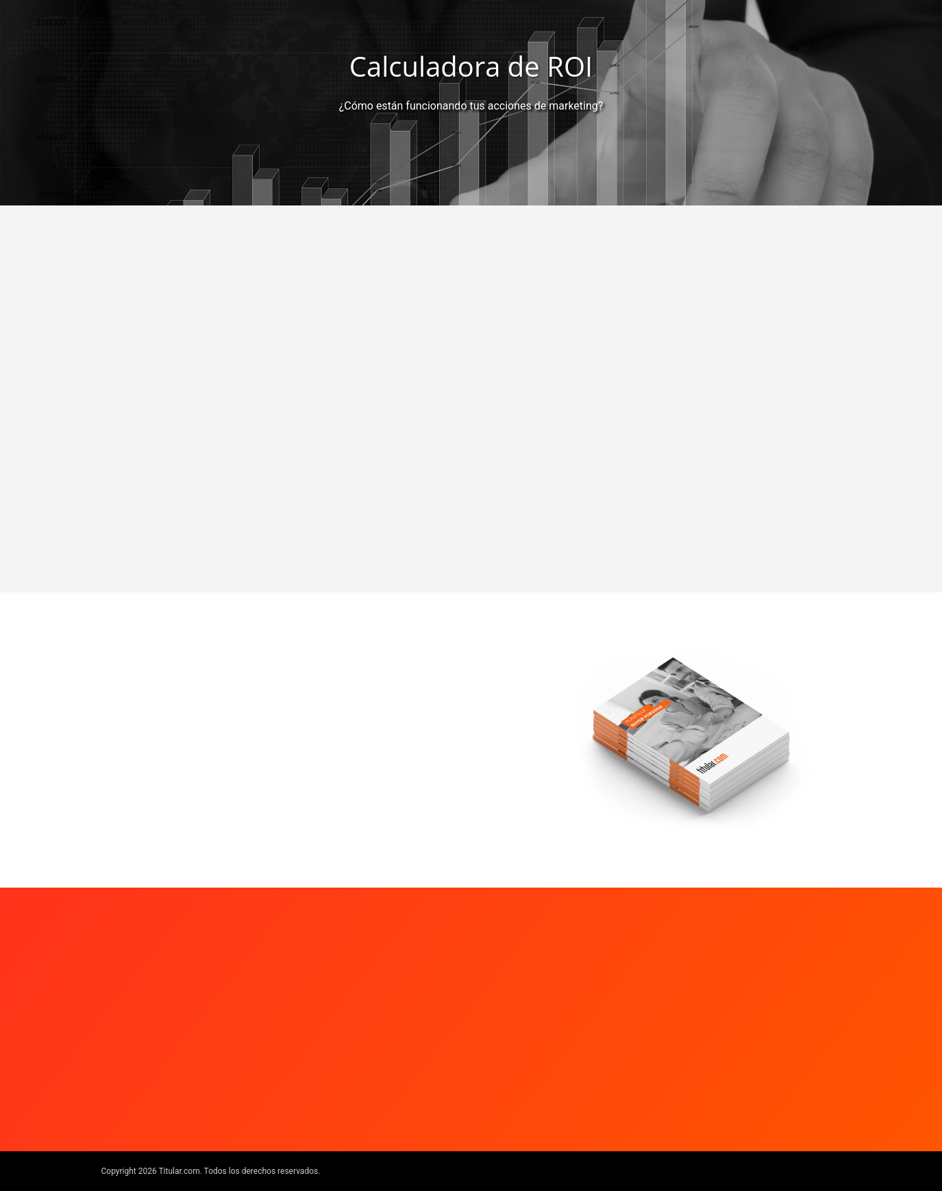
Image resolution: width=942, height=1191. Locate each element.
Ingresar (163, 768)
